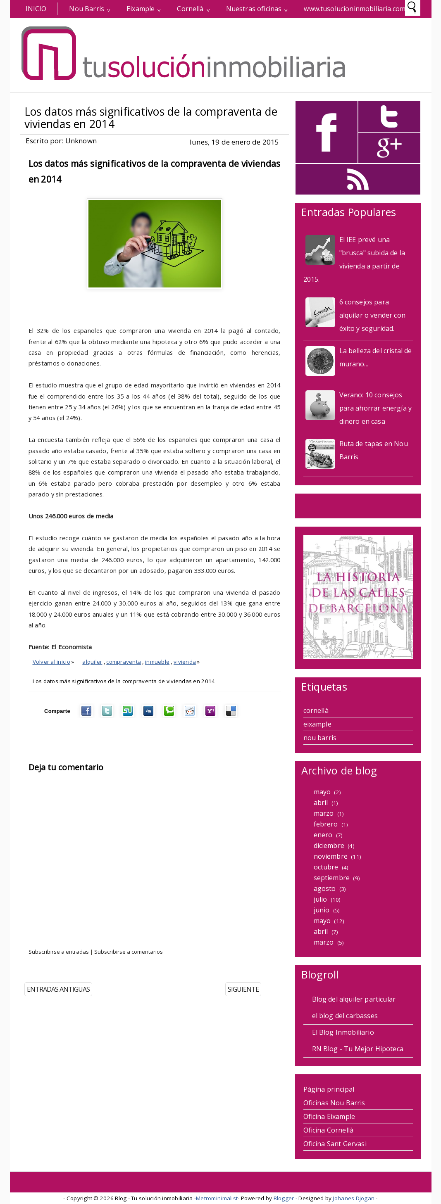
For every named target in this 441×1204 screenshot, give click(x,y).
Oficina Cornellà (328, 1130)
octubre (326, 867)
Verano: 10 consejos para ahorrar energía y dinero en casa (375, 408)
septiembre (332, 877)
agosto (325, 888)
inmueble (157, 661)
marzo (324, 813)
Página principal (329, 1089)
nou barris (320, 737)
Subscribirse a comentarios (128, 951)
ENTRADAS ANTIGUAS (58, 989)
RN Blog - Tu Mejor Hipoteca (357, 1048)
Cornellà (190, 8)
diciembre (329, 845)
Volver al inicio (51, 661)
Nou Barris (86, 8)
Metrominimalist (217, 1198)
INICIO (36, 8)
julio (320, 899)
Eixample (140, 8)
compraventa (123, 661)
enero (323, 834)
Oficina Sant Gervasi (335, 1143)
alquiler (92, 661)
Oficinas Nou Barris (334, 1102)
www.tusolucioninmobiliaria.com (354, 8)
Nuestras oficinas (254, 8)
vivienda (185, 661)
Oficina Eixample (329, 1116)
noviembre (331, 856)
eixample (317, 724)
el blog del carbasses (345, 1015)
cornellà (316, 710)
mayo (322, 791)
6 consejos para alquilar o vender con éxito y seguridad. (372, 315)
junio (322, 909)
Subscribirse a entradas (59, 951)
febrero (326, 824)
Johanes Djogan (353, 1198)
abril (321, 802)
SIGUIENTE (243, 989)
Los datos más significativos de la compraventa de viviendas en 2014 (151, 117)
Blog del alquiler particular (354, 999)
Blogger (284, 1198)
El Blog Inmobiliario (343, 1032)
